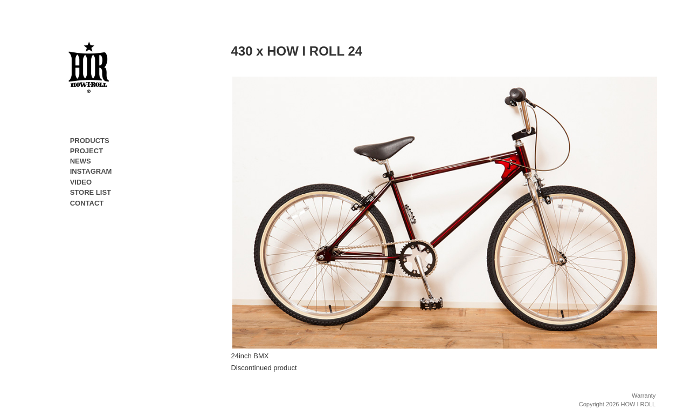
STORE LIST (90, 192)
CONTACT (87, 203)
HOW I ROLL (638, 404)
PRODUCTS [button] (89, 142)
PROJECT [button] (86, 153)
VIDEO (81, 182)
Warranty (644, 395)
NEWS (80, 161)
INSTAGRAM (91, 171)
